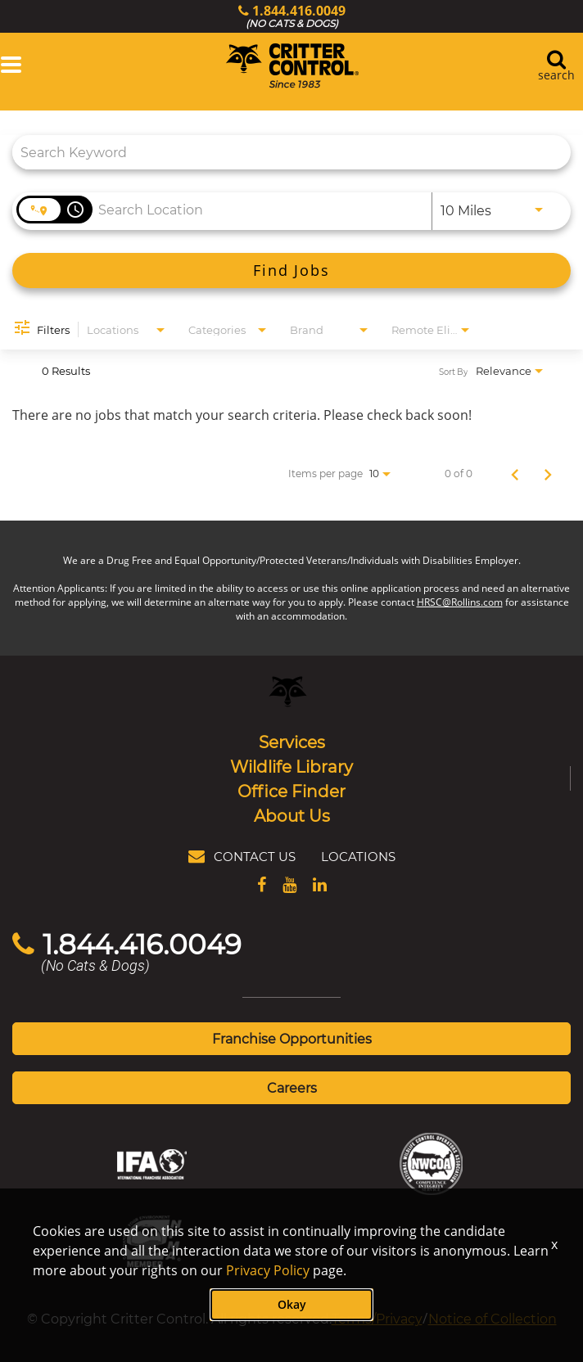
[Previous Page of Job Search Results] (515, 473)
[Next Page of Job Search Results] (547, 473)
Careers (292, 1087)
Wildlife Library (291, 766)
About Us (292, 815)
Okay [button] (292, 1304)
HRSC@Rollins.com (460, 602)
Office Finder (291, 790)
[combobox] (283, 151)
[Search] (291, 270)
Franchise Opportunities (292, 1038)
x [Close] (554, 1244)
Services (292, 741)
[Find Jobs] (291, 270)
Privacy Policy (268, 1270)
